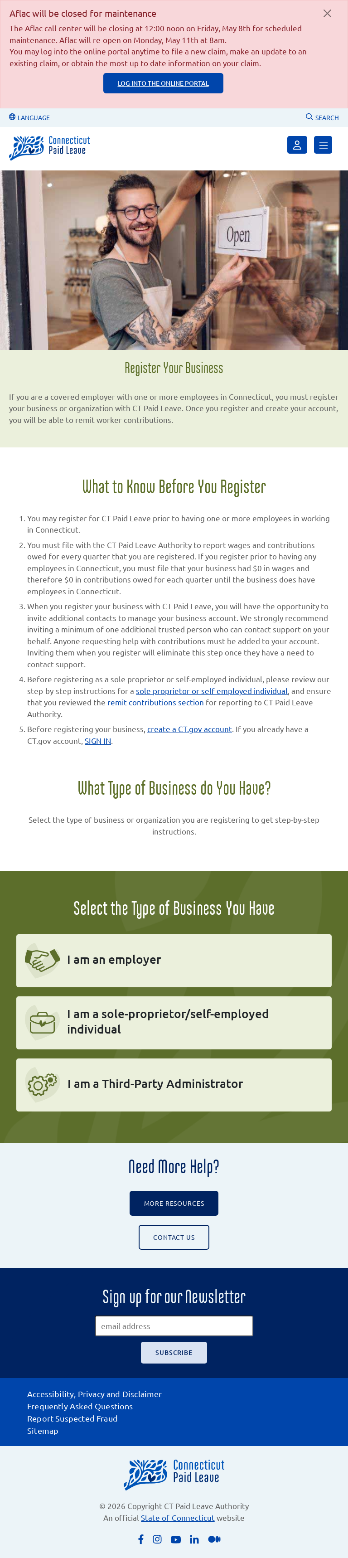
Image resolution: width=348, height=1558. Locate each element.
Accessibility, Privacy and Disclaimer (94, 1393)
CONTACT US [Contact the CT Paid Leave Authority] (173, 1237)
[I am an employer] (174, 960)
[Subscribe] (174, 1353)
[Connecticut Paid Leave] (49, 148)
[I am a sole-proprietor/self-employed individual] (174, 1022)
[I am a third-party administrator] (174, 1084)
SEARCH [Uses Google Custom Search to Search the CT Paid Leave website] (322, 117)
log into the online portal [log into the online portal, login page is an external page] (163, 83)
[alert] (174, 54)
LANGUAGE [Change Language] (29, 117)
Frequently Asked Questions (80, 1406)
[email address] (174, 1325)
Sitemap (42, 1430)
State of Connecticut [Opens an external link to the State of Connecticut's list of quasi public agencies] (177, 1517)
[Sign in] (297, 145)
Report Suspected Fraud (72, 1418)
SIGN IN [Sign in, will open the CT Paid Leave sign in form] (98, 740)
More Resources (174, 1203)
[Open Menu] (323, 145)
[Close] (327, 13)
